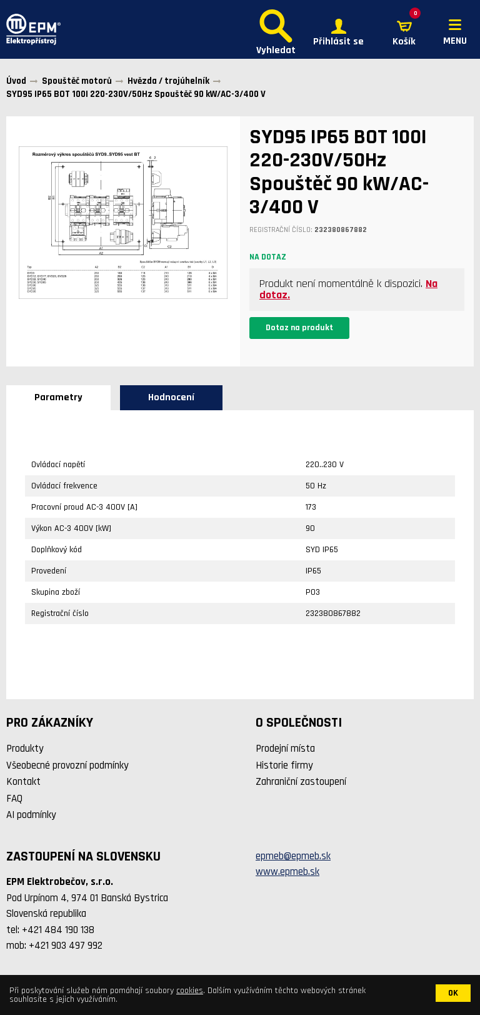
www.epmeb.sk (287, 872)
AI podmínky (31, 815)
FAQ (14, 798)
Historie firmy (284, 765)
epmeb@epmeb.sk (293, 856)
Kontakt (23, 782)
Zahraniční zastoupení (301, 782)
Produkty (25, 748)
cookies (189, 990)
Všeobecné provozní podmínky (67, 765)
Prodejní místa (285, 748)
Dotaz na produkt (299, 327)
